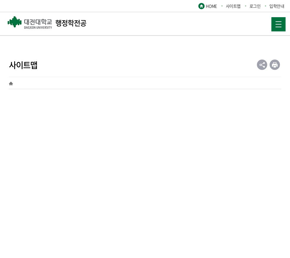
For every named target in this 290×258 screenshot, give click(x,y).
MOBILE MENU (276, 22)
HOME (211, 6)
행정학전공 (46, 22)
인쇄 (275, 65)
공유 (262, 65)
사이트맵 (233, 6)
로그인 (255, 6)
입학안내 (276, 6)
